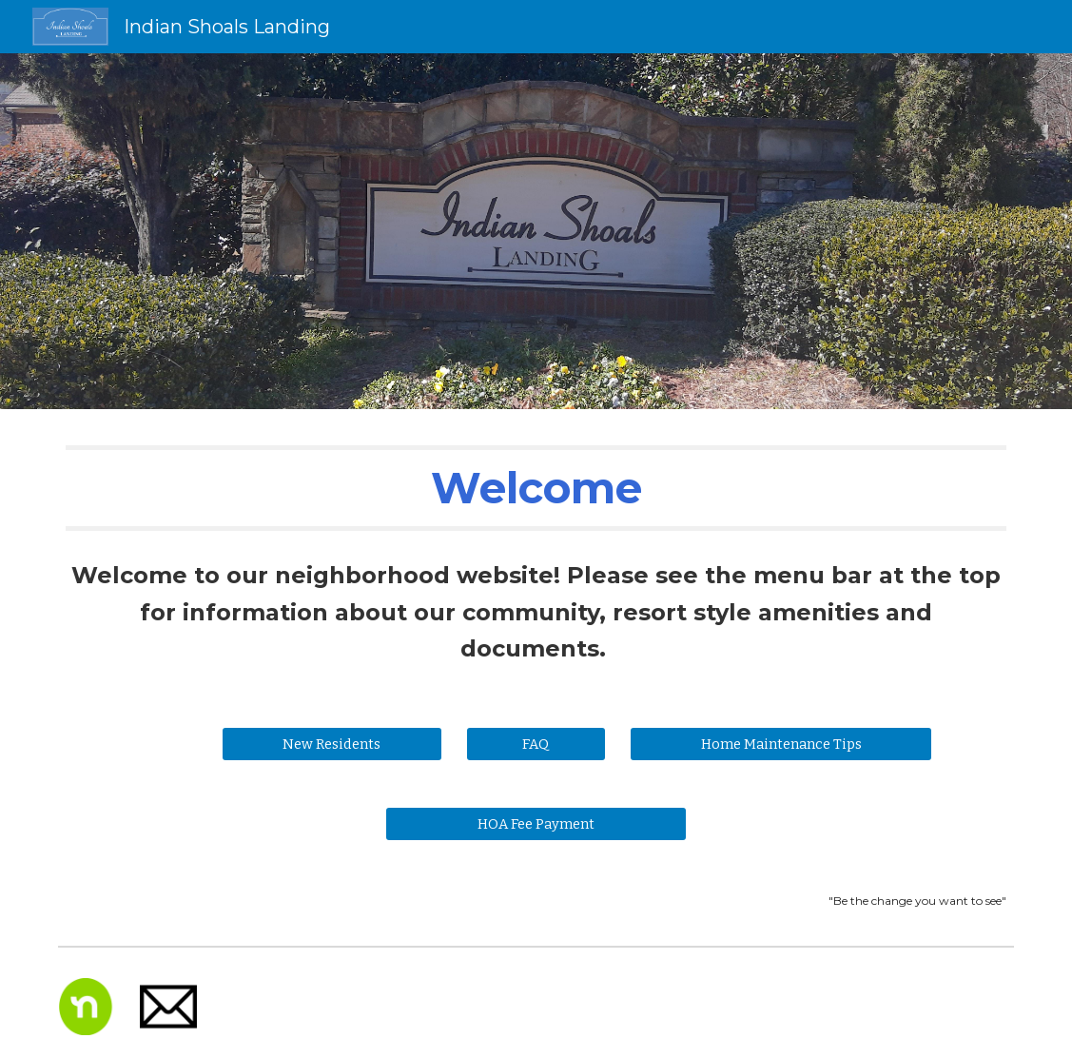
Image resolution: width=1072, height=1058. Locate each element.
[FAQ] (535, 743)
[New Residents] (332, 743)
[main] (536, 488)
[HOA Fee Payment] (536, 823)
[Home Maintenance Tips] (781, 743)
